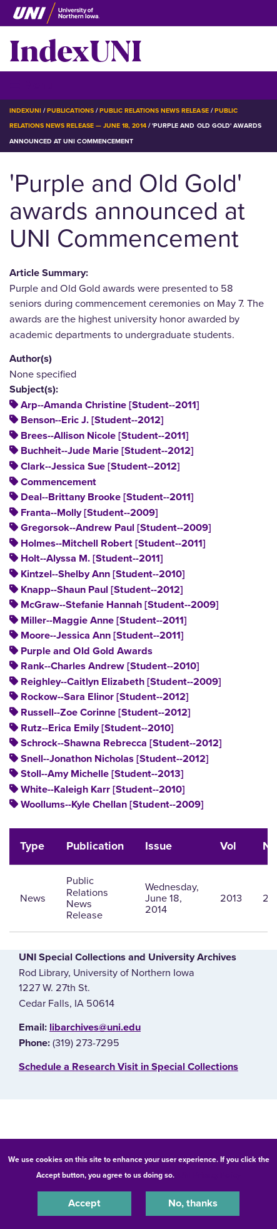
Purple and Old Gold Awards (87, 651)
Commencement (58, 482)
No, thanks (193, 1203)
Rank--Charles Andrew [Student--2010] (110, 666)
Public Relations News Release (154, 110)
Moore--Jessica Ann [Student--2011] (102, 635)
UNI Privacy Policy (209, 1175)
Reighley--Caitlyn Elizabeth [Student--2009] (121, 682)
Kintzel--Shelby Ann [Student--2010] (103, 574)
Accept (84, 1203)
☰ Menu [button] (31, 85)
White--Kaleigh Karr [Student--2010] (103, 789)
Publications (70, 110)
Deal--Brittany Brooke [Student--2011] (107, 497)
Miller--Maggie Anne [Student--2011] (104, 620)
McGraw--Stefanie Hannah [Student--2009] (120, 605)
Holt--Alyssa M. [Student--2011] (92, 558)
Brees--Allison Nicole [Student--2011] (105, 435)
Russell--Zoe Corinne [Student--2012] (106, 712)
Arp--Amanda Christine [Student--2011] (110, 405)
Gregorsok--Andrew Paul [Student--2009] (116, 528)
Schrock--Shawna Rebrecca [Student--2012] (121, 743)
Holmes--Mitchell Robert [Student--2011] (113, 543)
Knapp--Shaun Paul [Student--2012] (102, 590)
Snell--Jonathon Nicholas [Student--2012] (115, 759)
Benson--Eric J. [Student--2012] (92, 420)
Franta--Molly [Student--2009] (89, 513)
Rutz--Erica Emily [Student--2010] (97, 728)
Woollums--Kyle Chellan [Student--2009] (112, 804)
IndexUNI (75, 49)
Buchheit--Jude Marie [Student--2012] (107, 451)
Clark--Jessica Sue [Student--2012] (100, 466)
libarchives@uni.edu (95, 1027)
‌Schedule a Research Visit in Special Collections (128, 1067)
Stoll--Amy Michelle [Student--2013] (102, 774)
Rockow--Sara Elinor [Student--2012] (105, 697)
